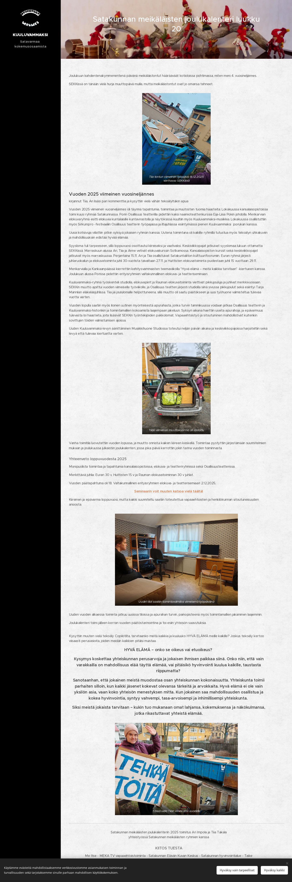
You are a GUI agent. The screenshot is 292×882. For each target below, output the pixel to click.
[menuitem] (30, 418)
